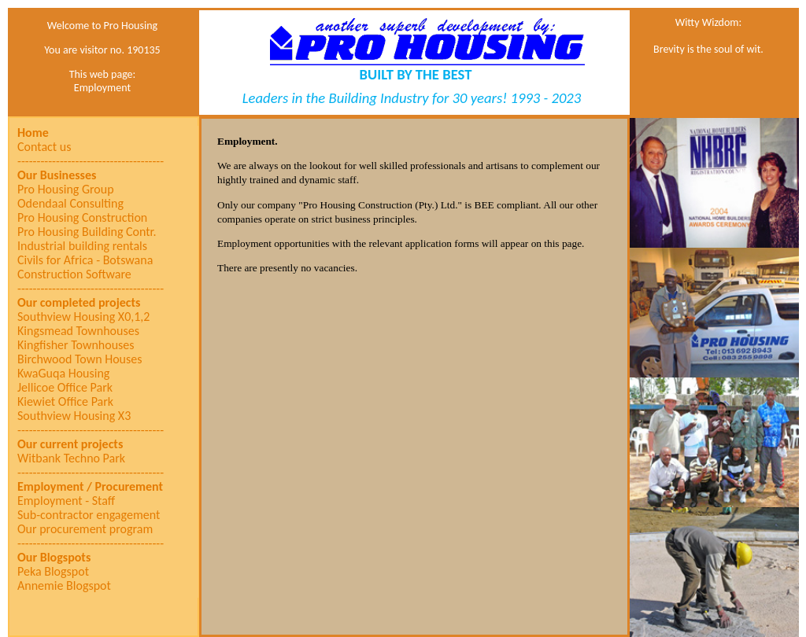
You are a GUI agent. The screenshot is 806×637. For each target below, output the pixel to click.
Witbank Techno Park (71, 458)
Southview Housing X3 (74, 416)
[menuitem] (90, 133)
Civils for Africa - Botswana (85, 260)
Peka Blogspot (53, 572)
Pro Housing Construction (82, 218)
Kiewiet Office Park (65, 402)
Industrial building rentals (82, 246)
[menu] (90, 359)
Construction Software (74, 274)
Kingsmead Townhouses (78, 331)
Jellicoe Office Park (65, 388)
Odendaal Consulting (70, 204)
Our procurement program (85, 529)
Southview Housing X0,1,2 (83, 317)
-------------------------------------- (90, 161)
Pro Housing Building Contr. (87, 232)
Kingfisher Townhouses (76, 345)
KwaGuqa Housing (63, 373)
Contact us (44, 147)
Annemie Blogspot (64, 586)
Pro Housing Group (65, 189)
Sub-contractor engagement (88, 515)
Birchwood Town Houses (79, 359)
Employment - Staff (66, 501)
